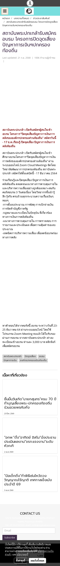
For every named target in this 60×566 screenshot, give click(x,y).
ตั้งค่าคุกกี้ (20, 560)
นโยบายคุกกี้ (22, 554)
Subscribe (9, 537)
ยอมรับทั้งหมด (37, 560)
